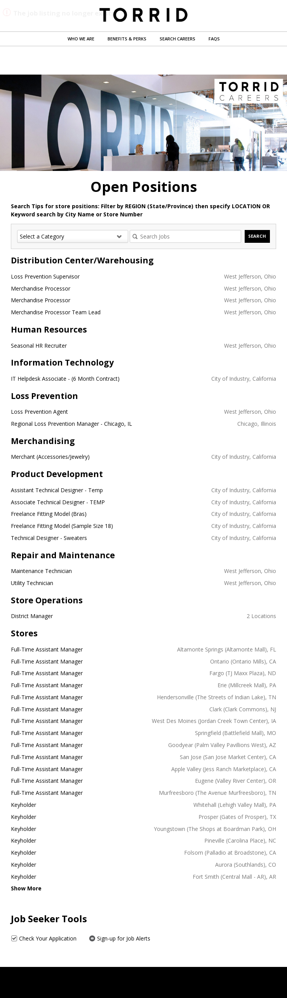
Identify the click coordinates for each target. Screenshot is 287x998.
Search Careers (177, 39)
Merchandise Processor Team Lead (56, 312)
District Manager (32, 616)
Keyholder (23, 804)
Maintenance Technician (41, 571)
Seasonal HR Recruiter (39, 345)
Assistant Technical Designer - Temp (57, 490)
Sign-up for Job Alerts (119, 938)
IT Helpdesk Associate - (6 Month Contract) (65, 378)
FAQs (214, 39)
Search (257, 236)
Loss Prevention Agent (39, 411)
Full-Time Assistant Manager (47, 649)
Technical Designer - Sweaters (49, 538)
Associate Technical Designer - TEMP (58, 502)
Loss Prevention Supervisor (45, 276)
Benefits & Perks (127, 39)
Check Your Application (44, 938)
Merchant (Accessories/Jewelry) (50, 456)
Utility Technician (32, 583)
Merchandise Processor (40, 288)
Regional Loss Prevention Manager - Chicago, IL (71, 423)
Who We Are (81, 39)
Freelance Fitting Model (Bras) (49, 513)
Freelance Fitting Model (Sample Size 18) (62, 525)
